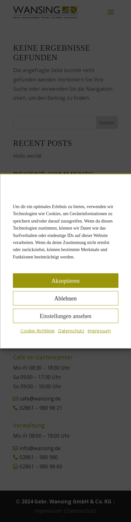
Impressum (99, 331)
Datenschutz (71, 331)
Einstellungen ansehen (65, 316)
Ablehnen (65, 298)
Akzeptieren (66, 280)
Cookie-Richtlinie (37, 331)
